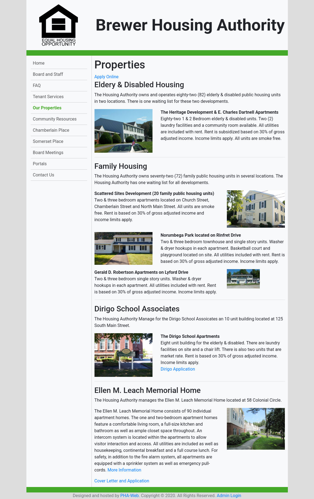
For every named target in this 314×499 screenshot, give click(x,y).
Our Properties (47, 107)
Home (39, 63)
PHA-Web (129, 495)
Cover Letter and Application (121, 480)
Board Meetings (48, 152)
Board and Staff (48, 74)
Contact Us (43, 175)
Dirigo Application (178, 369)
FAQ (37, 85)
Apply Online (106, 76)
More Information (124, 470)
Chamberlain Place (51, 130)
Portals (40, 163)
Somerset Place (48, 141)
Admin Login (229, 495)
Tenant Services (48, 96)
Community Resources (55, 119)
